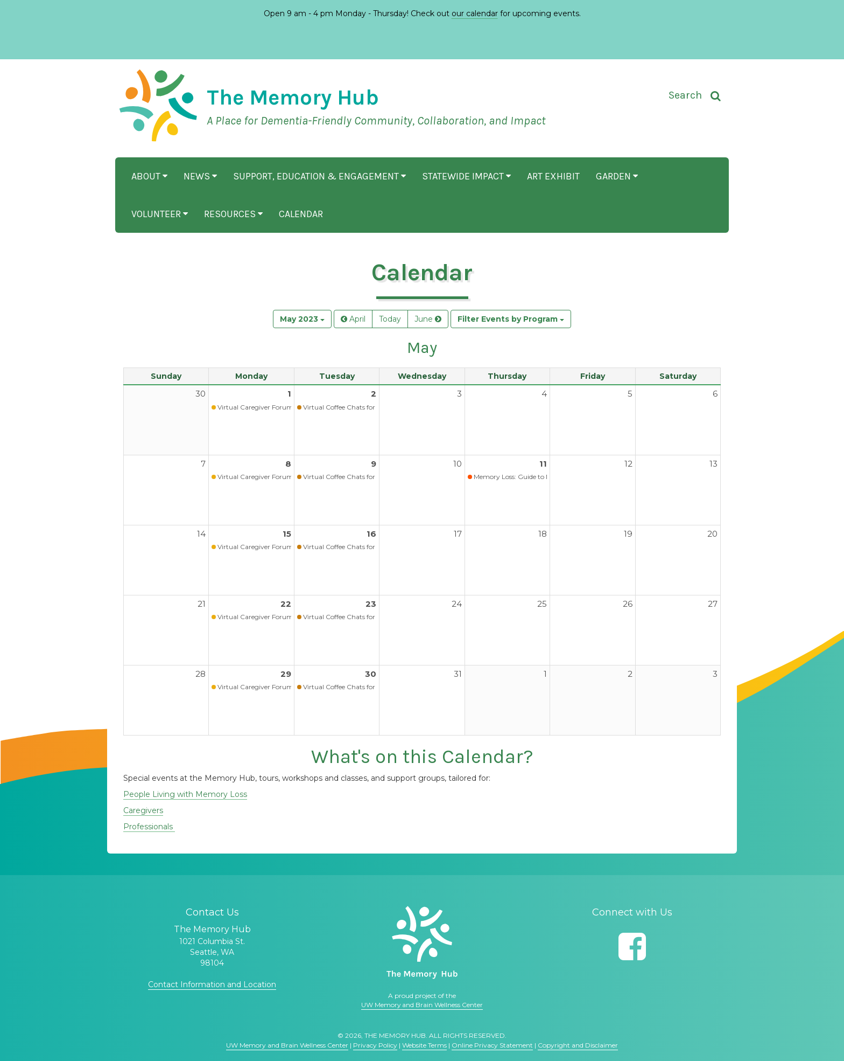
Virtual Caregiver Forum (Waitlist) (269, 407)
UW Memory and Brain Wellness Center (422, 1005)
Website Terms (424, 1045)
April (353, 319)
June (427, 319)
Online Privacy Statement (492, 1045)
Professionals (149, 826)
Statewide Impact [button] (466, 176)
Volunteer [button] (159, 214)
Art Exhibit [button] (553, 176)
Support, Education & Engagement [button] (319, 176)
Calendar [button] (301, 214)
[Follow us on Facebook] (632, 946)
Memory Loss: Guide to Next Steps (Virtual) (539, 477)
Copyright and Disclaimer (578, 1045)
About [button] (149, 176)
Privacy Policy (375, 1045)
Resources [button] (233, 214)
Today (390, 319)
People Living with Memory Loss (185, 794)
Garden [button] (617, 176)
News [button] (200, 176)
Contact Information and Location (212, 984)
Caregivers (143, 810)
